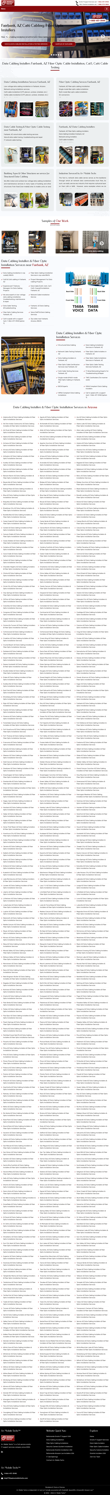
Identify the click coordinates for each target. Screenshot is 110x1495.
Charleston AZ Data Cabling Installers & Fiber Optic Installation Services (56, 568)
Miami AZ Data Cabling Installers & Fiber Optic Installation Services (91, 945)
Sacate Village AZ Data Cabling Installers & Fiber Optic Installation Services (92, 1127)
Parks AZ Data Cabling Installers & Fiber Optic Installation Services (56, 1010)
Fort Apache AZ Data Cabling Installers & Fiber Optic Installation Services (54, 724)
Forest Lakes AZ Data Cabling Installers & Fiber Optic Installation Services (91, 718)
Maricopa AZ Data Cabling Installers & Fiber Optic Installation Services (55, 926)
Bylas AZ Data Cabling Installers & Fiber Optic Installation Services (56, 516)
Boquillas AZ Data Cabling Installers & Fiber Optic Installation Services (18, 503)
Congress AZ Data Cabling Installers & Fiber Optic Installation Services (18, 613)
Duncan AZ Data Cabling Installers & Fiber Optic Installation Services (55, 685)
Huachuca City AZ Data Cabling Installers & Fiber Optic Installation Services (18, 835)
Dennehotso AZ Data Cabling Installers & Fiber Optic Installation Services (91, 652)
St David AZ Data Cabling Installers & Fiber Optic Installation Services (18, 1218)
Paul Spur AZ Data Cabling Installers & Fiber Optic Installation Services (18, 1017)
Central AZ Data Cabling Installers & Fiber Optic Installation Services (91, 555)
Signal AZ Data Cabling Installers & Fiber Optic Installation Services (54, 1192)
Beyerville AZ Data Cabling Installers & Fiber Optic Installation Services (18, 483)
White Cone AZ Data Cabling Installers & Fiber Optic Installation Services (17, 1349)
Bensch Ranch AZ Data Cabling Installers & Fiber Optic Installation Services (18, 477)
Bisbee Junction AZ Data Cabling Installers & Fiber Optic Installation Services (93, 483)
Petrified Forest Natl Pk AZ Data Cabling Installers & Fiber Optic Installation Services (18, 1036)
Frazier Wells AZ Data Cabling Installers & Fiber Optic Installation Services (54, 744)
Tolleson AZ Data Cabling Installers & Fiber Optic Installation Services (92, 1277)
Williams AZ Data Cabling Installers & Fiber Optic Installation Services (55, 1368)
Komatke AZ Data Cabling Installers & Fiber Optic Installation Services (92, 867)
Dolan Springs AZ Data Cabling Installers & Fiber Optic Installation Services (55, 666)
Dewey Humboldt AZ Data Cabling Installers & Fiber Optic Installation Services (18, 666)
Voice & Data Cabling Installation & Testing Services (26, 44)
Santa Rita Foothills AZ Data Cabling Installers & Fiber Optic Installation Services (18, 1166)
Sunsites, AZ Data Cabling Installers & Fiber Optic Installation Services (55, 1251)
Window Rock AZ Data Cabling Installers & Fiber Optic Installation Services (91, 1375)
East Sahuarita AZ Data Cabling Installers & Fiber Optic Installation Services (55, 692)
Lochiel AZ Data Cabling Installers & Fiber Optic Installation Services (54, 900)
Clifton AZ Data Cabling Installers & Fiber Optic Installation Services (17, 600)
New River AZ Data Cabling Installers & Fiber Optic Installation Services (55, 978)
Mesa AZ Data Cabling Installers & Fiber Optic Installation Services (19, 945)
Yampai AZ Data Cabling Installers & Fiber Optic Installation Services (54, 1401)
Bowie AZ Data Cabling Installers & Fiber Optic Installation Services (91, 503)
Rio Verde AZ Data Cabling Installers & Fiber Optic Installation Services (18, 1114)
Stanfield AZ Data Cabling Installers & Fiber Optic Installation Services (92, 1225)
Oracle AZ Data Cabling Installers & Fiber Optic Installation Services (17, 997)
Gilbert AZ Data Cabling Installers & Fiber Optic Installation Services (91, 750)
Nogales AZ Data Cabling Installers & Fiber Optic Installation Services (18, 984)
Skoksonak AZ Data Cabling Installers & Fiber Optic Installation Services (56, 1199)
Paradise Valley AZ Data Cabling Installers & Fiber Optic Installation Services (92, 1004)
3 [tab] (54, 55)
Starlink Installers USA (98, 1453)
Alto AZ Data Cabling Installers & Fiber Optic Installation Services (55, 438)
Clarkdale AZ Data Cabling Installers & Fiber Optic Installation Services (92, 587)
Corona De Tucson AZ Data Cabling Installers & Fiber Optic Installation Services (19, 626)
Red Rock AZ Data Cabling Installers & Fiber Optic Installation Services (18, 1101)
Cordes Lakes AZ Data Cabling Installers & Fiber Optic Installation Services (55, 620)
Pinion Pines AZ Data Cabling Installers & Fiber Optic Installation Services (17, 1062)
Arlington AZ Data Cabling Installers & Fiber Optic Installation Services (18, 457)
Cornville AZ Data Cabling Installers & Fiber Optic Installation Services (92, 620)
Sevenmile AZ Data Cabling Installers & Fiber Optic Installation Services (92, 1179)
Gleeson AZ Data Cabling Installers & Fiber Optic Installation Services (18, 757)
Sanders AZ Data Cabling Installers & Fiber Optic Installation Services (18, 1160)
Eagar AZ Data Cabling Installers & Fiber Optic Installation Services (91, 685)
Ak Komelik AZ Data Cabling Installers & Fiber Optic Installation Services (56, 425)
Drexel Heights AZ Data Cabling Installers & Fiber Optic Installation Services (55, 679)
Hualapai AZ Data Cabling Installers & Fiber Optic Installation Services (55, 835)
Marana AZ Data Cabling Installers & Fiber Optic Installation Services (91, 919)
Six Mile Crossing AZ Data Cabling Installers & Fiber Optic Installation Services (19, 1199)
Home (92, 1436)
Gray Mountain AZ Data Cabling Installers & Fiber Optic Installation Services (92, 776)
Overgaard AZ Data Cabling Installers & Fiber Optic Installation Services (56, 997)
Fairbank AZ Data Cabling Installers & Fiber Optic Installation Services (92, 705)
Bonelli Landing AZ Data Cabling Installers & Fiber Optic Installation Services (92, 496)
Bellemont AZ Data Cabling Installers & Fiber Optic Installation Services (92, 470)
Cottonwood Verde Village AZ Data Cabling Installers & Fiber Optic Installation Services (55, 633)
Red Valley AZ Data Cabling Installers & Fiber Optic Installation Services (55, 1101)
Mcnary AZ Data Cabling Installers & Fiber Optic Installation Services (18, 939)
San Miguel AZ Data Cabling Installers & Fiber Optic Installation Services (56, 1147)
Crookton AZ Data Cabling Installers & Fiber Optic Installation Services (18, 639)
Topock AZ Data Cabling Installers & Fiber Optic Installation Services (91, 1290)
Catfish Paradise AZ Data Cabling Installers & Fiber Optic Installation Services (93, 548)
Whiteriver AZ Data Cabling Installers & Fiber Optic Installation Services (19, 1355)
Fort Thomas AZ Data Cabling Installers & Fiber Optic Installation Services (18, 737)
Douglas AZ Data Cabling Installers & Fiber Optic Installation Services (55, 672)
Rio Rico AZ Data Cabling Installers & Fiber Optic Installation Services (91, 1108)
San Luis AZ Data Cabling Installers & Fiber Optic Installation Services (92, 1140)
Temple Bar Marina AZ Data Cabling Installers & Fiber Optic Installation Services (19, 1277)
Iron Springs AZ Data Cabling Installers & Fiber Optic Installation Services (91, 841)
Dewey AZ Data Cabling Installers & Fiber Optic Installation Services (91, 659)
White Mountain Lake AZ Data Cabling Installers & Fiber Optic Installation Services (92, 1349)
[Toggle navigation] (107, 8)
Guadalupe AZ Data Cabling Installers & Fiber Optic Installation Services (19, 796)
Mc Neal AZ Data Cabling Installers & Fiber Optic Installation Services (55, 932)
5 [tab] (58, 55)
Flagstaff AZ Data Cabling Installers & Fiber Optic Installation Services (92, 711)
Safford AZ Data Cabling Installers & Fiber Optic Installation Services (54, 1134)
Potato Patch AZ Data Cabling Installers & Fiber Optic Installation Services (55, 1075)
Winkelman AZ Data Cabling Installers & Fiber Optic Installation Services (92, 1381)
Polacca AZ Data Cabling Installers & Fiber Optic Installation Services (18, 1069)
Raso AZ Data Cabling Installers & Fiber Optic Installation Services (56, 1095)
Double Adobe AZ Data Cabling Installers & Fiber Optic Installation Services (18, 672)
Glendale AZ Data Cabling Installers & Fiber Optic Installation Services (55, 757)
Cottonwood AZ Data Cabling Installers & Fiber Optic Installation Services (17, 633)
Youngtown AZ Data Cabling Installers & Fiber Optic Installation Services (54, 1414)
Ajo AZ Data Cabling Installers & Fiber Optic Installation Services (92, 418)
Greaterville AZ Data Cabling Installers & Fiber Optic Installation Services (17, 783)
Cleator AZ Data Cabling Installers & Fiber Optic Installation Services (91, 594)
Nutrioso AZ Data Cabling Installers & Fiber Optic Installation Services (18, 991)
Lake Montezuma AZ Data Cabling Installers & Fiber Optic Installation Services (18, 880)
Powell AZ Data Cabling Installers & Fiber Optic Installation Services (91, 1075)
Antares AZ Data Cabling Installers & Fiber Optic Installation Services (18, 444)
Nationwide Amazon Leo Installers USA (60, 1453)
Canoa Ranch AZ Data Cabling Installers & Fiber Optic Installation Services (55, 529)
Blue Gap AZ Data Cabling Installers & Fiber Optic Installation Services (55, 496)
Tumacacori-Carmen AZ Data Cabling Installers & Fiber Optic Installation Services (92, 1309)
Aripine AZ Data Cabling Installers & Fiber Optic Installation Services (91, 444)
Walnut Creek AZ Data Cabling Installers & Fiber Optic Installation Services (55, 1336)
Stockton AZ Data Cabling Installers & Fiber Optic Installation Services (55, 1231)
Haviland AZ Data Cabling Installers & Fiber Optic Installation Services (18, 809)
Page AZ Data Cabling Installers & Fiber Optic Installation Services (93, 997)
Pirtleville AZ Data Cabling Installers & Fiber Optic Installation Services (92, 1062)
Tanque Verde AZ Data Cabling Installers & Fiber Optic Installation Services (92, 1264)
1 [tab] (49, 55)
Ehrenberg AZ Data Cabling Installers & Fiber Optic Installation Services (19, 698)
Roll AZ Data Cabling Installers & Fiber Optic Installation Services (55, 1121)
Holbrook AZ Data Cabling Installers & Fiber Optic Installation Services (92, 822)
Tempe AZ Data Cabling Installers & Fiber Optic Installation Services (91, 1270)
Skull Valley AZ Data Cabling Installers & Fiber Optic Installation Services (93, 1199)
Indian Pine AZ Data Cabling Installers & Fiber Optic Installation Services (19, 841)
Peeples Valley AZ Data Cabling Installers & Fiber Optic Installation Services (92, 1023)
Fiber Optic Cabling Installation (57, 1443)
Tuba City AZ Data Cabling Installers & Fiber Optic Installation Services (55, 1303)
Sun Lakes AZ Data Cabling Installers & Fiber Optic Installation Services (55, 1244)
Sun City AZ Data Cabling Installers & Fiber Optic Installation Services (92, 1238)
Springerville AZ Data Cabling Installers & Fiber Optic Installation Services (91, 1212)
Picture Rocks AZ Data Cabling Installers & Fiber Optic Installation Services (55, 1043)
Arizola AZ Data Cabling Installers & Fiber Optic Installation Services (54, 451)
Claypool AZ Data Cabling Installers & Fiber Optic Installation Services (55, 594)
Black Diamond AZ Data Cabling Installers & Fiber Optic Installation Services (92, 490)
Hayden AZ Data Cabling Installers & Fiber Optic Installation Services (91, 809)
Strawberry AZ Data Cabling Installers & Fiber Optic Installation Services (19, 1238)
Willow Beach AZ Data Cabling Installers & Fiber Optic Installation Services (18, 1375)
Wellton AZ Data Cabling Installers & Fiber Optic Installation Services (91, 1336)
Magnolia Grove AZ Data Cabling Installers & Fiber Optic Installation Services (92, 913)
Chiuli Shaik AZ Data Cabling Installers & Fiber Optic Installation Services (91, 574)
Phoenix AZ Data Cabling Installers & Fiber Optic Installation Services (55, 1036)
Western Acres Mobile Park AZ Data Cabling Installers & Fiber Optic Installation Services (55, 1342)
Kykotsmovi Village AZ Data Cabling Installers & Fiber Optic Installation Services (56, 874)
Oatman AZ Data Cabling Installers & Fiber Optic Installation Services (55, 991)
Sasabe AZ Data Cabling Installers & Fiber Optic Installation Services (54, 1166)
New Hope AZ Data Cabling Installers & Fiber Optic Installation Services (92, 971)
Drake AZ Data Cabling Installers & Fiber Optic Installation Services (17, 679)
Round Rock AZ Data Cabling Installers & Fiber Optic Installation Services (17, 1127)
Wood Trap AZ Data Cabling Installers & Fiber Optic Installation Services (56, 1394)
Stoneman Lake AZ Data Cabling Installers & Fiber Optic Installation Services (92, 1231)
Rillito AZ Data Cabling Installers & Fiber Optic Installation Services (17, 1108)
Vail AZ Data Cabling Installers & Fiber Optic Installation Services (18, 1316)
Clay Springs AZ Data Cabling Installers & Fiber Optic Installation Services (17, 594)
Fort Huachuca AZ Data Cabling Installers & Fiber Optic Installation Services (18, 731)
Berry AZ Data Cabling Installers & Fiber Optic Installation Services (93, 477)
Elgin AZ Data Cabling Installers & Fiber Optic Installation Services (19, 705)
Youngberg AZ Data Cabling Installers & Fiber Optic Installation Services (19, 1414)
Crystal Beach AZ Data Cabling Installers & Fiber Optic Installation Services (18, 646)
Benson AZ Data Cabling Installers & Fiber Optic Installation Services (55, 477)
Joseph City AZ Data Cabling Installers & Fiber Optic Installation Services (91, 848)
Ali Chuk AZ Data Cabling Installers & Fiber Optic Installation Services (18, 431)
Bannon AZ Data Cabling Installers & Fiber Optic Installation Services (18, 470)
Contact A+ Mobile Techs (55, 1460)
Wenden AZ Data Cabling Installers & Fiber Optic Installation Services (18, 1342)
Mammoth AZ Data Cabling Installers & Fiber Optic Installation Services (19, 919)
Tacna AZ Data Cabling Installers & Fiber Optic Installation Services (54, 1264)
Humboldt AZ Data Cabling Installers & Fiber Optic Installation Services (92, 835)
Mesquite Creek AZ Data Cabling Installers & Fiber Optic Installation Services (55, 945)
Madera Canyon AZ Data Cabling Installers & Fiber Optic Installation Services (55, 913)
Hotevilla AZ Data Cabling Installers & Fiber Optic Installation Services (55, 828)
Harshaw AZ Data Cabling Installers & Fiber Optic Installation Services (92, 802)
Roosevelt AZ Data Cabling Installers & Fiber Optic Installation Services (92, 1121)
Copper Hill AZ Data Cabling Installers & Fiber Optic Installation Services (19, 620)
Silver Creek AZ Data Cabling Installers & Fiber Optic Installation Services (91, 1192)
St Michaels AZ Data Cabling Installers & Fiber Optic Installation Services (54, 1225)
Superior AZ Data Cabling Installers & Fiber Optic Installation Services (18, 1257)
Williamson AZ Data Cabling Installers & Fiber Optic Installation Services (92, 1368)
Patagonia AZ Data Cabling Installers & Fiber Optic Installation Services (92, 1010)
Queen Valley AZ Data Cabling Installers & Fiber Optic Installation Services (91, 1088)
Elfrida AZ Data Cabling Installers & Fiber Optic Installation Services (91, 698)
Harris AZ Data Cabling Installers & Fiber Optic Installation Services (54, 802)
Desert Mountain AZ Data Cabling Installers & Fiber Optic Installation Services (56, 659)
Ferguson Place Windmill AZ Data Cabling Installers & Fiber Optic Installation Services (55, 711)
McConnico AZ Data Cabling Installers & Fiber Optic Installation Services (93, 932)
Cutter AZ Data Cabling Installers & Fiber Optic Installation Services (54, 646)
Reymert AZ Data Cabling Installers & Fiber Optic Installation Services (92, 1101)
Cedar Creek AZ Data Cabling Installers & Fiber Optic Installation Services (54, 555)
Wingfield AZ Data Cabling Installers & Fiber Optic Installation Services (55, 1381)
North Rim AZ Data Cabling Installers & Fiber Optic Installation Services (55, 984)
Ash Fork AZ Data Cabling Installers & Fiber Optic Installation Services (92, 457)
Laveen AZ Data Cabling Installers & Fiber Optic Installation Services (18, 887)
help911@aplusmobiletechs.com (16, 1478)
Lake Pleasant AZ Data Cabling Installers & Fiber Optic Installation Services (55, 880)
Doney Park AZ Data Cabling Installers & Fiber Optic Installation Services (93, 666)
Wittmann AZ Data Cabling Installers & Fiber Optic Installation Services (92, 1388)
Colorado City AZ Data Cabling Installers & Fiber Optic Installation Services (92, 600)
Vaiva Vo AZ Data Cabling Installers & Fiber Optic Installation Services (55, 1316)
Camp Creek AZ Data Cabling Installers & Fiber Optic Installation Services (17, 522)
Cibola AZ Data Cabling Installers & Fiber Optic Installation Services (91, 581)
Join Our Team (95, 1457)
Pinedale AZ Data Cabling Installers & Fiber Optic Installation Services (55, 1056)
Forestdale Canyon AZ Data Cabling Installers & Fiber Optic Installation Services (18, 724)
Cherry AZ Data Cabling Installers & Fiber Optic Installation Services (91, 568)
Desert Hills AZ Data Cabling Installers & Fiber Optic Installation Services (19, 659)
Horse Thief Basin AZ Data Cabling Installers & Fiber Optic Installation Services (19, 828)
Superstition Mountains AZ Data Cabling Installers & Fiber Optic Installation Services (55, 1257)
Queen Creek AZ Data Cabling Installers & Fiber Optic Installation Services (54, 1088)
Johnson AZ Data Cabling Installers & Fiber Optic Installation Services (55, 848)
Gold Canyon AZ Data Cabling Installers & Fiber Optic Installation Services (18, 763)
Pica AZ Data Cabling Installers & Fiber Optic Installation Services (92, 1036)
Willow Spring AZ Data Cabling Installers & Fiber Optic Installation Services (55, 1375)
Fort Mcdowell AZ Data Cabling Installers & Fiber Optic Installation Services (55, 731)
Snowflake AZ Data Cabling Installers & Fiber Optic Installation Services (19, 1205)
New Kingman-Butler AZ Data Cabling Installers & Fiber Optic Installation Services (18, 978)
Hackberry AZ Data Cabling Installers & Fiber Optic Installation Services (55, 796)
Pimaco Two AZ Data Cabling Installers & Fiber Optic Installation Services (54, 1049)
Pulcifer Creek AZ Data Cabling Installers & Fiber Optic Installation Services (92, 1082)
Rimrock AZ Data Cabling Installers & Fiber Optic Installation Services (55, 1108)
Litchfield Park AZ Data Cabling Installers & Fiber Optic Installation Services (55, 893)
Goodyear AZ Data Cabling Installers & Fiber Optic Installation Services (18, 770)
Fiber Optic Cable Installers (99, 1446)
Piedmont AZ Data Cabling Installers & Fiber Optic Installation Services (92, 1043)
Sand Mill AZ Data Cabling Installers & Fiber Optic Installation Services (92, 1153)
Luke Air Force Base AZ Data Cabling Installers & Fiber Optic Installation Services (55, 906)
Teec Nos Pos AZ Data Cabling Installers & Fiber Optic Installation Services (55, 1270)
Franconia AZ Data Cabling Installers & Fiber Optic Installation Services (19, 744)
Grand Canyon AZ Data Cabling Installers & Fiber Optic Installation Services (55, 770)
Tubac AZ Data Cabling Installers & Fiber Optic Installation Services (91, 1303)
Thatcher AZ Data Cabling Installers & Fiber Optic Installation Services (55, 1277)
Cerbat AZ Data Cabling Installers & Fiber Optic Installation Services (17, 561)
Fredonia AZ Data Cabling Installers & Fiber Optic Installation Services (92, 744)
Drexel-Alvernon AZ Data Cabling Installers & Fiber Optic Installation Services (93, 679)
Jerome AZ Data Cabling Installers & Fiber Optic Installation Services (18, 848)
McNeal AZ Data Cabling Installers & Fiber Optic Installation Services (54, 939)
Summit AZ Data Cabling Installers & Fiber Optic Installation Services (55, 1238)
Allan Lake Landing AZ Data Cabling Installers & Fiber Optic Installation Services (92, 431)
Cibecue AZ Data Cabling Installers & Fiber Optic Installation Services (55, 581)
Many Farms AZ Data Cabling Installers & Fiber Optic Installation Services (54, 919)
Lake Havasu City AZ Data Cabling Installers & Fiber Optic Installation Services (92, 874)
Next (103, 35)
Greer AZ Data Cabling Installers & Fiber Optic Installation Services (19, 789)
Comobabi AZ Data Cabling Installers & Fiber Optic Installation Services (55, 607)
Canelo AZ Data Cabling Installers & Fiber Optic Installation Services (17, 529)
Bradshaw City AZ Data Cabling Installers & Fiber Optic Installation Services (18, 509)
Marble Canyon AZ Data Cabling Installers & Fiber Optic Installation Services (18, 926)
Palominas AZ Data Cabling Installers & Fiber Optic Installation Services (55, 1004)
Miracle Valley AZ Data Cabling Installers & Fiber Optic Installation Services (18, 952)
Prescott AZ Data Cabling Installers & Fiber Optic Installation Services (18, 1082)
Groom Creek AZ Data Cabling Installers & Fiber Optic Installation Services (91, 789)
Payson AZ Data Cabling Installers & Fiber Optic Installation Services (91, 1017)
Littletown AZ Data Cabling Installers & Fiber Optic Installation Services (19, 900)
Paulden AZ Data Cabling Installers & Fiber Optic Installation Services (55, 1017)
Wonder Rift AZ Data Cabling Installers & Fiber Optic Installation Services (17, 1394)
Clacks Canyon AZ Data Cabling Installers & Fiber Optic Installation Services (55, 587)
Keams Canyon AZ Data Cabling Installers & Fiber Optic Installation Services (92, 854)
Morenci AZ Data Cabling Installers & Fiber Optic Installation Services (55, 958)
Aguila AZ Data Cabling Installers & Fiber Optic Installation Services (54, 418)
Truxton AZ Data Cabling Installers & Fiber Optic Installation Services (91, 1296)
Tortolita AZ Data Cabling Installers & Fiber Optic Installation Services (55, 1296)
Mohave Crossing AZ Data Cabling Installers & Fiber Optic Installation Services (92, 952)
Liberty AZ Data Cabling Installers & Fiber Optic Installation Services (17, 893)
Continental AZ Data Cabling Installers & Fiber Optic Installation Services (54, 613)
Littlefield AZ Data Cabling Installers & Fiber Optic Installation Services (92, 893)
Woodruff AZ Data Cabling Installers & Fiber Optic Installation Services (92, 1394)
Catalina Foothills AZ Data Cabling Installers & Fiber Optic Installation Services (55, 548)
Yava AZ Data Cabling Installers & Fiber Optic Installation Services (19, 1407)
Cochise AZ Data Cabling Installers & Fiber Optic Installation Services (55, 600)
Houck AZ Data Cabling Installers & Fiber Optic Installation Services (91, 828)
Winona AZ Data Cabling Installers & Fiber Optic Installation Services (18, 1388)
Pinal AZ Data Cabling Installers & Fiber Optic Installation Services (92, 1049)
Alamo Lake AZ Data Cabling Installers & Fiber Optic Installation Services (91, 425)
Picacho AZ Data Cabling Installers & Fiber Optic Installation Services (18, 1043)
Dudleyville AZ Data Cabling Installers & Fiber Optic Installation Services (19, 685)
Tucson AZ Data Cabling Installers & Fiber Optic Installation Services (18, 1309)
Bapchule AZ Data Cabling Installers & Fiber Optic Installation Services (55, 470)
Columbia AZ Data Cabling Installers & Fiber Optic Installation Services (18, 607)
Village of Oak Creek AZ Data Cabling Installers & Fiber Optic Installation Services (18, 1329)
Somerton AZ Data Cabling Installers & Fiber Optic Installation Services (92, 1205)
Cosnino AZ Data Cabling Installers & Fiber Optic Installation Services (92, 626)
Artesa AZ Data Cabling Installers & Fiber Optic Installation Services (54, 457)
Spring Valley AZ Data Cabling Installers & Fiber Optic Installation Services (54, 1212)
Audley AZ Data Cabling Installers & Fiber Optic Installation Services (17, 464)
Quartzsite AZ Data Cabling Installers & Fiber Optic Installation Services (19, 1088)
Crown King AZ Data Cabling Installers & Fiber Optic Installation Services (54, 639)
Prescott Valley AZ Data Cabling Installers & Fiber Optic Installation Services (55, 1082)
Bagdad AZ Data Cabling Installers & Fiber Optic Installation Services (91, 464)
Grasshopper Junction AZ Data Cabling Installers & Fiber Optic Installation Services (55, 776)
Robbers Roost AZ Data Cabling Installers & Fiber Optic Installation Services (92, 1114)
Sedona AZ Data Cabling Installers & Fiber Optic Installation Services (55, 1173)
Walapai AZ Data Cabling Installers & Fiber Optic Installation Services (91, 1329)
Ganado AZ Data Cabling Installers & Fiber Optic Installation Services (18, 750)
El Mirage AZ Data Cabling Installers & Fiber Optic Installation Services (55, 698)
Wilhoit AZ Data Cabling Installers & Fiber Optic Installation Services (91, 1362)
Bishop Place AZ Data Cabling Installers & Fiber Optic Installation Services (18, 490)
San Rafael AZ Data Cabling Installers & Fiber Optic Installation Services (93, 1147)
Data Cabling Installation (55, 1440)
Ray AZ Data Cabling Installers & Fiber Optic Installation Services (92, 1095)
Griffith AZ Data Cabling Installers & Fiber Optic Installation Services (54, 789)
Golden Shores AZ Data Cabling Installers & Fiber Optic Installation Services (55, 763)
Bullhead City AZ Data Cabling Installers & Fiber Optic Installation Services (92, 509)
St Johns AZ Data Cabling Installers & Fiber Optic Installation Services (92, 1218)
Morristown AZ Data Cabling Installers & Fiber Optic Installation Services (19, 965)
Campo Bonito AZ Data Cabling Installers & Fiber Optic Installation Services (92, 522)
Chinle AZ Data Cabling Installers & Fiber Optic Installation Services (17, 574)
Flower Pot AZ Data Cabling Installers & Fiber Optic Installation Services (56, 718)
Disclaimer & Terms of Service (55, 1487)
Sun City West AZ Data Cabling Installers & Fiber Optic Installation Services (18, 1244)
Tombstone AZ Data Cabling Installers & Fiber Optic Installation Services (19, 1283)
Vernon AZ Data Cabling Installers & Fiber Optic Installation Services (91, 1322)
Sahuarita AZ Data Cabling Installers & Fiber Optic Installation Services (92, 1134)
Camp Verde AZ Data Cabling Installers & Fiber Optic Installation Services (54, 522)
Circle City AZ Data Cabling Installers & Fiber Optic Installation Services (19, 587)
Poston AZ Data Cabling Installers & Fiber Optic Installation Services (17, 1075)
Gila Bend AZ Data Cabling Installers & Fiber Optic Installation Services (55, 750)
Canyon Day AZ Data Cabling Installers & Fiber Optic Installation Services (91, 529)
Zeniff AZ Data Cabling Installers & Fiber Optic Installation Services (54, 1420)
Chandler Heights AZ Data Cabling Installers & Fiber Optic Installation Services (19, 568)
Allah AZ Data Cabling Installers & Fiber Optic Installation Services (56, 431)
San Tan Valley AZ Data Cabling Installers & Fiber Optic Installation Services (55, 1153)
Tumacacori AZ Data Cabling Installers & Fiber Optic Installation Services (54, 1309)
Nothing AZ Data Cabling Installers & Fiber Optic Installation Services (92, 984)
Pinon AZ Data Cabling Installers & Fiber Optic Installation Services (54, 1062)
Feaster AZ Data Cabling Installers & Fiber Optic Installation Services (18, 711)
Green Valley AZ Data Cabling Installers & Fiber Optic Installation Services (54, 783)
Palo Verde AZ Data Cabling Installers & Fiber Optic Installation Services (19, 1004)
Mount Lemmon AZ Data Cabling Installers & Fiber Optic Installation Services (55, 965)
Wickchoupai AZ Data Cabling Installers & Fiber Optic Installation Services (54, 1355)
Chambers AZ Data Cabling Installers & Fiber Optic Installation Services (55, 561)
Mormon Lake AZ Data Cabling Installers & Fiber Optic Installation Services (91, 958)
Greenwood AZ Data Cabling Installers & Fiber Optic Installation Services (91, 783)
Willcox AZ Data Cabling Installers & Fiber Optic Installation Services (17, 1368)
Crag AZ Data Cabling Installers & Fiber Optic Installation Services (92, 633)
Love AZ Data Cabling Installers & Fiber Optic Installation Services (92, 900)
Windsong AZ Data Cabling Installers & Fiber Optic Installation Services (18, 1381)
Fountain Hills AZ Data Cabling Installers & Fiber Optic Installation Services (92, 737)
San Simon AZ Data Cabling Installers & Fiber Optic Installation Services (19, 1153)
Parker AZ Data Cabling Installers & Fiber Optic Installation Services (17, 1010)
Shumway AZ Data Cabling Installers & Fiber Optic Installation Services (92, 1186)
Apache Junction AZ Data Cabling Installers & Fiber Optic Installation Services (55, 444)
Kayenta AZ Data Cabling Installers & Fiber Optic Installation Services (55, 854)
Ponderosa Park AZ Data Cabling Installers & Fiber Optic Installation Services (92, 1069)
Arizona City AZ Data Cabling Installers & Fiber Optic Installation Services (91, 451)
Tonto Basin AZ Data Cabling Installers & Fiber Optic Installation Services (17, 1290)
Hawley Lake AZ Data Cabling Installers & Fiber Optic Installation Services (54, 809)
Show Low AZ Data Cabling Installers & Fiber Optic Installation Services (55, 1186)
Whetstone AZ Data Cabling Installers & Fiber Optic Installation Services (93, 1342)
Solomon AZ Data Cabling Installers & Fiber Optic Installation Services (55, 1205)
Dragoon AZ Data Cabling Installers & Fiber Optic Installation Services (92, 672)
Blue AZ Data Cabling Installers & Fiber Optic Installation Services (19, 496)
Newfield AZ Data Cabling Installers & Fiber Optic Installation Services (92, 978)
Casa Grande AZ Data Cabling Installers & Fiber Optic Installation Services (91, 535)
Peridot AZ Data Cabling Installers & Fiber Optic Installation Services (54, 1030)
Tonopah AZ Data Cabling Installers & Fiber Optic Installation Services (92, 1283)
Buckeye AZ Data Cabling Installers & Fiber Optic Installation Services (55, 509)
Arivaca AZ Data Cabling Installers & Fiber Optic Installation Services (18, 451)
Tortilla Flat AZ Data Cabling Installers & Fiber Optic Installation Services (19, 1296)
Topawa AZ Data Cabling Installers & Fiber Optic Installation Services (55, 1290)
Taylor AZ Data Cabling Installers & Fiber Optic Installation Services (17, 1270)
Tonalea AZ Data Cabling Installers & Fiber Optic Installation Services (55, 1283)
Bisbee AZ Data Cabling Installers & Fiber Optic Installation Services (54, 483)
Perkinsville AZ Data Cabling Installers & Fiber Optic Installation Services (93, 1030)
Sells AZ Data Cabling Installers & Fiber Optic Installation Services (19, 1179)
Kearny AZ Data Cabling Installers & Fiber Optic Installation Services (17, 861)
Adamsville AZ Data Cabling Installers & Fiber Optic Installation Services (19, 418)
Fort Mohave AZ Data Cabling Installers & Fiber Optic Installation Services (91, 731)
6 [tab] (61, 55)
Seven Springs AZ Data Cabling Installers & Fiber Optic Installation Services (55, 1179)
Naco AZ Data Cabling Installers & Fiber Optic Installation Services (19, 971)
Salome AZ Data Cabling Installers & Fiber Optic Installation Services (18, 1140)
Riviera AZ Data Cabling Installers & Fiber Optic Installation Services (54, 1114)
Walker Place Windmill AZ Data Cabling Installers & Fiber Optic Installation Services (18, 1336)
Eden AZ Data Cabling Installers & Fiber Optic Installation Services (93, 692)
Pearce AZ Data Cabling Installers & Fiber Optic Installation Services (54, 1023)
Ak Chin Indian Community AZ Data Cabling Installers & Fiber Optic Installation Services (18, 425)
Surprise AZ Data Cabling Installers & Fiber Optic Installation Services (92, 1257)
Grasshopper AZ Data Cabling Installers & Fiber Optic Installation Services (17, 776)
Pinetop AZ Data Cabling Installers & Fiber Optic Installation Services (91, 1056)
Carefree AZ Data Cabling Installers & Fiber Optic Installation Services (55, 535)
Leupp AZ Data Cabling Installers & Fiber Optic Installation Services (91, 887)
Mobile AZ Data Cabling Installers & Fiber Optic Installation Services (54, 952)
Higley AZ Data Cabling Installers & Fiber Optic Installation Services (17, 822)
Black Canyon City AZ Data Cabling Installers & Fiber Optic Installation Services (56, 490)
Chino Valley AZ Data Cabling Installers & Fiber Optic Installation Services (54, 574)
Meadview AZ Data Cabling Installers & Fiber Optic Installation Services (92, 939)
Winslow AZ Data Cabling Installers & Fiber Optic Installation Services (55, 1388)
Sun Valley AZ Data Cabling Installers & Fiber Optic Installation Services (92, 1244)
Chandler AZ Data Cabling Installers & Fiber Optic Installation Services (92, 561)
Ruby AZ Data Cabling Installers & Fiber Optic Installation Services (56, 1127)
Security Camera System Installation (59, 1446)
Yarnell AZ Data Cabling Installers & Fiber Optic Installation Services (91, 1401)
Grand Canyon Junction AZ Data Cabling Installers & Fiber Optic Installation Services (92, 770)
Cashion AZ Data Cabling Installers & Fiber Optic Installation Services (92, 542)
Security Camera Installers (99, 1450)
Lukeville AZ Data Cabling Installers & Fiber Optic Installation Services (92, 906)
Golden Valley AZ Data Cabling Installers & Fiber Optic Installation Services (91, 763)
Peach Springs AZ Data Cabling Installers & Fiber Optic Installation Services (18, 1023)
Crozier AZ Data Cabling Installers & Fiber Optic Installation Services (91, 639)
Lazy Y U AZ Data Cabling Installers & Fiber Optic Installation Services (55, 887)
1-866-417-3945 (10, 1473)
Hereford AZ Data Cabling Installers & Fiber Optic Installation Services (92, 815)
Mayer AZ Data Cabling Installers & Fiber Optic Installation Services (17, 932)
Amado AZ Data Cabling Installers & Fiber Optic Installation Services (91, 438)
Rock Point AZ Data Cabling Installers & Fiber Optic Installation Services (19, 1121)
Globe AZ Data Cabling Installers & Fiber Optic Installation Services (91, 757)
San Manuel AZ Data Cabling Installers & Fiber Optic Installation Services (17, 1147)
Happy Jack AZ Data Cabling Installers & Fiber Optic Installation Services (17, 802)
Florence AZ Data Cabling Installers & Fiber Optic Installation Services (18, 718)
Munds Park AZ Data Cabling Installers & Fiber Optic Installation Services (91, 965)
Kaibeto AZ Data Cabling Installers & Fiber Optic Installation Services (18, 854)
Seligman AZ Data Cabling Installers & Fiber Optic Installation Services (92, 1173)
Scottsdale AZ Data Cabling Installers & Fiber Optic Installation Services (93, 1166)
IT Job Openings (52, 1457)
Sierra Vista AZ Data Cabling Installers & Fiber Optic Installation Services (17, 1192)
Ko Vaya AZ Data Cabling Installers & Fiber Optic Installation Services (55, 867)
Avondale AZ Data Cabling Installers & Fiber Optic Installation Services (55, 464)
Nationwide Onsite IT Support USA (58, 1436)
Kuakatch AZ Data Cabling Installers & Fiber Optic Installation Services (18, 874)
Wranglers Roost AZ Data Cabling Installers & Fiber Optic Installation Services (19, 1401)
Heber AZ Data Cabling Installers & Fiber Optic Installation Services (17, 815)
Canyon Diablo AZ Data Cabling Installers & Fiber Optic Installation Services (18, 535)
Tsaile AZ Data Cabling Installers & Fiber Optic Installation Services (17, 1303)
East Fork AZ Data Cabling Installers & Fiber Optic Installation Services (18, 692)
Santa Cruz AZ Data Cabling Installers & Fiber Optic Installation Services (93, 1160)
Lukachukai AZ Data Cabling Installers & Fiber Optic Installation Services (17, 906)
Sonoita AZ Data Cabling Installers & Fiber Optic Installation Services (18, 1212)
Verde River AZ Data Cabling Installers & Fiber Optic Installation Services (56, 1322)
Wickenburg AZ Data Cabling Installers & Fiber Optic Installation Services (91, 1355)
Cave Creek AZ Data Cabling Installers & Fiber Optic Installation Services (19, 555)
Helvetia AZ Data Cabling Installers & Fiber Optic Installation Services (55, 815)
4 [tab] (56, 55)
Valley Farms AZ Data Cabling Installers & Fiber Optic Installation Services (17, 1322)
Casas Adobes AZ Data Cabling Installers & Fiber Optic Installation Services (18, 542)
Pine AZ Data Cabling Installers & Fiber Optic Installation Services (19, 1056)
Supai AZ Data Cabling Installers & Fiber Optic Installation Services (91, 1251)
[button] (14, 242)
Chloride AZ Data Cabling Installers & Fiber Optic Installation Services (18, 581)
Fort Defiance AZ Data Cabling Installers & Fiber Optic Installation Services (91, 724)
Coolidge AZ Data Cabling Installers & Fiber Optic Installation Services (92, 613)
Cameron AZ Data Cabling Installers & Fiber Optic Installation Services (92, 516)
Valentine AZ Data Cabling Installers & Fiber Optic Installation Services (92, 1316)
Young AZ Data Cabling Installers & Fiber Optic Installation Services (91, 1407)
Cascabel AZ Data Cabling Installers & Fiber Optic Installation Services (55, 542)
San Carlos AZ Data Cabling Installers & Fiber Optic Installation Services (56, 1140)
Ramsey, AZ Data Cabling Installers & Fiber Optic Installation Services (18, 1095)
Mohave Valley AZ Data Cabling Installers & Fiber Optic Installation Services (18, 958)
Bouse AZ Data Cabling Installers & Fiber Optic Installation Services (54, 503)
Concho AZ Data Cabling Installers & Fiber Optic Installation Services (91, 607)
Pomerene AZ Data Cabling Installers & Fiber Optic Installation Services (55, 1069)
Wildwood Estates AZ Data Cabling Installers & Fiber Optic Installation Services (55, 1362)
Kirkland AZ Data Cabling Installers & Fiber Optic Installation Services (18, 867)
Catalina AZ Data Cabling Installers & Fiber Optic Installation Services (18, 548)
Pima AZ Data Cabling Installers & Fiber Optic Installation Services (19, 1049)
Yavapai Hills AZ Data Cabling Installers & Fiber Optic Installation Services (54, 1407)
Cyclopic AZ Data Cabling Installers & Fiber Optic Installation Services (92, 646)
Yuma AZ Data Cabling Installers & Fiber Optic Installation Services (17, 1420)
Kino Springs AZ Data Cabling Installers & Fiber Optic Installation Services (91, 861)
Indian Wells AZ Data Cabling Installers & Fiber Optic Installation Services (54, 841)
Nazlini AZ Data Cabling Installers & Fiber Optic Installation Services (54, 971)
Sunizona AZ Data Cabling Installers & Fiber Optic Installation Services (18, 1251)
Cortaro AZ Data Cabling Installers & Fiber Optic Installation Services (55, 626)
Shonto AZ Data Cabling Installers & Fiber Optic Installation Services (18, 1186)
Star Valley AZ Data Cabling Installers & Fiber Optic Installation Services (19, 1231)
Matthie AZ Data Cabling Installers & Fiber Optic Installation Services (91, 926)
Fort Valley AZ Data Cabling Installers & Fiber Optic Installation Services (56, 737)
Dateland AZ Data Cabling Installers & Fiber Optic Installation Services (18, 652)
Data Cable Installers (97, 1443)
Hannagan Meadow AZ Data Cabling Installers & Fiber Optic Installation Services (92, 796)
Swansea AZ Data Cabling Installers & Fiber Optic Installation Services (18, 1264)
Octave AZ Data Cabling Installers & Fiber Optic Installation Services (91, 991)
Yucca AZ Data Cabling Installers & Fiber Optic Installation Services (91, 1414)
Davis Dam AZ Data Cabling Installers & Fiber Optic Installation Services (56, 652)
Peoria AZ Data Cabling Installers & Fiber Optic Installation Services (17, 1030)
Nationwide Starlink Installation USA (59, 1450)
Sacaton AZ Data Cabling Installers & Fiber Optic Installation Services (18, 1134)
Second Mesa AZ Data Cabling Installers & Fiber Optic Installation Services (18, 1173)
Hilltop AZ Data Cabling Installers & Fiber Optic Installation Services (54, 822)
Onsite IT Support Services (99, 1440)
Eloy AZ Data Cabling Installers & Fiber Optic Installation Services (55, 705)
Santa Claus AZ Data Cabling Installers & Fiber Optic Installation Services (54, 1160)
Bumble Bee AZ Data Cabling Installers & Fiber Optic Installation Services (17, 516)
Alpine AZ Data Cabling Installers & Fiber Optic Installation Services (17, 438)
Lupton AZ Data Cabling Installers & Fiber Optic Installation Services (18, 913)
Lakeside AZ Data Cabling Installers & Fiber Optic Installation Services (92, 880)
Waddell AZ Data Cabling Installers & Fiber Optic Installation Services (55, 1329)
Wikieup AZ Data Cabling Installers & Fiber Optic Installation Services (18, 1362)
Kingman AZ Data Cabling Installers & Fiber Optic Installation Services (55, 861)
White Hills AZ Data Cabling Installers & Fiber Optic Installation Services (56, 1349)
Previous (7, 35)
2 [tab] (52, 55)
